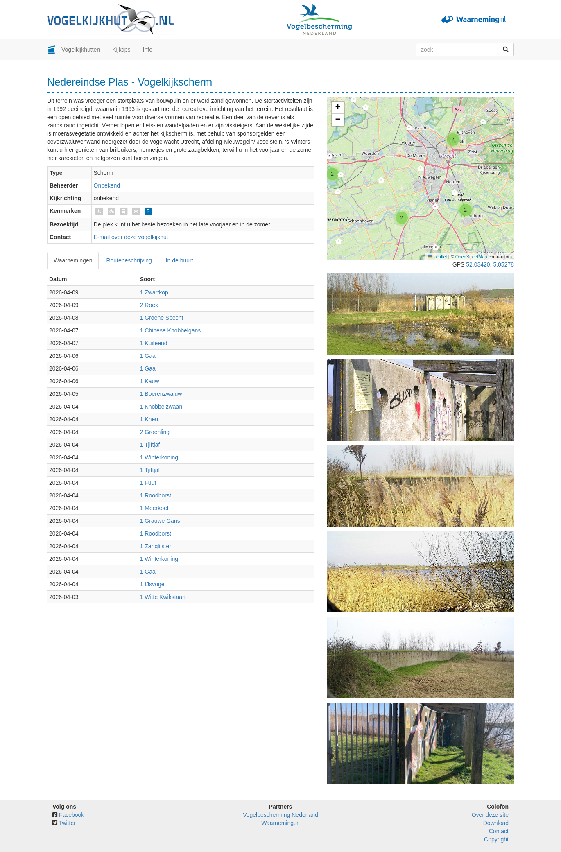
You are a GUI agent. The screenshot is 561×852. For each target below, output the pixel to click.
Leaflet (437, 256)
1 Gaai (148, 356)
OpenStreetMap (471, 256)
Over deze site (490, 814)
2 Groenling (155, 432)
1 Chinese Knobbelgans (170, 330)
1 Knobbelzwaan (161, 406)
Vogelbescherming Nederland (280, 814)
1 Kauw (149, 381)
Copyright (496, 839)
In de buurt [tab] (179, 260)
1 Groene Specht (161, 317)
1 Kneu (149, 419)
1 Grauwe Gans (160, 521)
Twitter (67, 823)
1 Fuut (148, 482)
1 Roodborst (155, 495)
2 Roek (149, 305)
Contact (499, 831)
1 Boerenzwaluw (161, 394)
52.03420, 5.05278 (490, 264)
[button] (483, 124)
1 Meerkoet (154, 508)
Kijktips (121, 49)
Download (496, 823)
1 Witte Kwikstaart (163, 597)
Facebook (71, 814)
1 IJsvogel (153, 584)
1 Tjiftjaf (150, 444)
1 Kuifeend (153, 343)
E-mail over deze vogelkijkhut (131, 237)
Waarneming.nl (280, 823)
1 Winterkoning (159, 457)
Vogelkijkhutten (80, 49)
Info (147, 49)
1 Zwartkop (154, 292)
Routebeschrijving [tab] (129, 260)
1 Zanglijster (155, 546)
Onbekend (107, 185)
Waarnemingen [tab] (73, 260)
